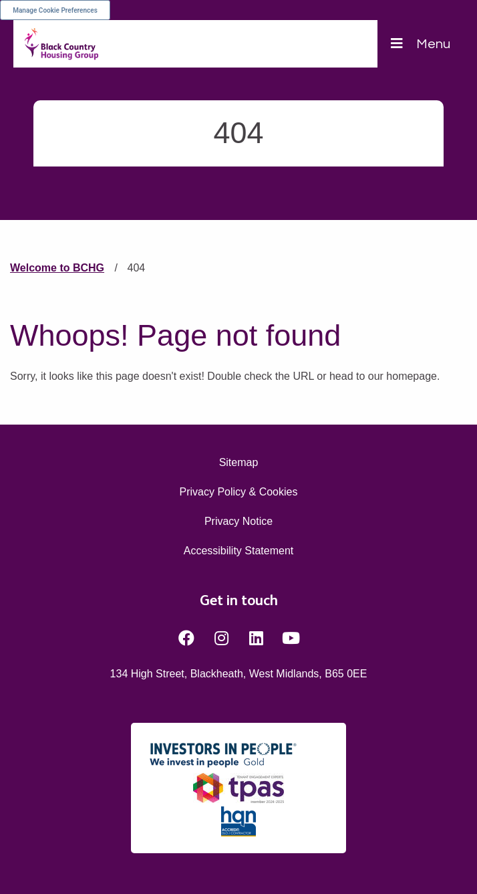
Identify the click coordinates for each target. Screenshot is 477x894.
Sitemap (239, 462)
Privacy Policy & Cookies (239, 491)
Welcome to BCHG (57, 267)
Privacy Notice (238, 521)
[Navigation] (420, 44)
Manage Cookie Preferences (55, 10)
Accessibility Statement (239, 550)
